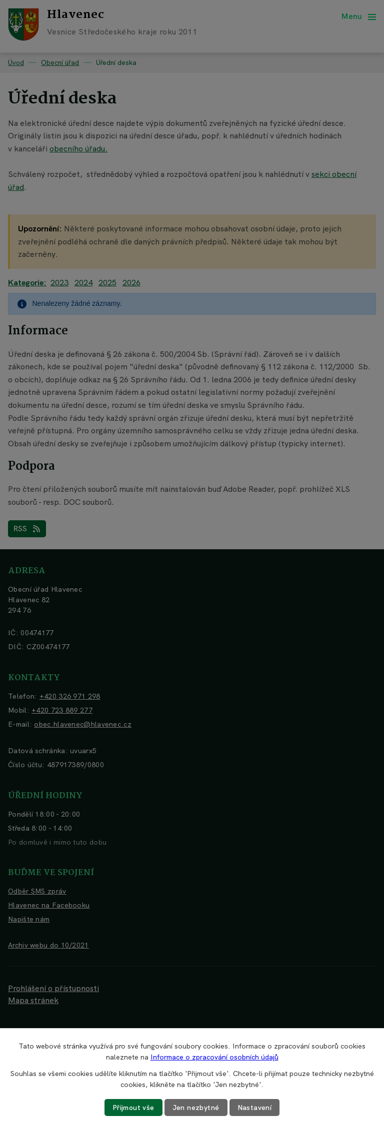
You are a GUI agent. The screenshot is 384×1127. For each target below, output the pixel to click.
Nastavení (255, 1107)
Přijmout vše (133, 1107)
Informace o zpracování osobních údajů (214, 1057)
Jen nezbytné (196, 1107)
